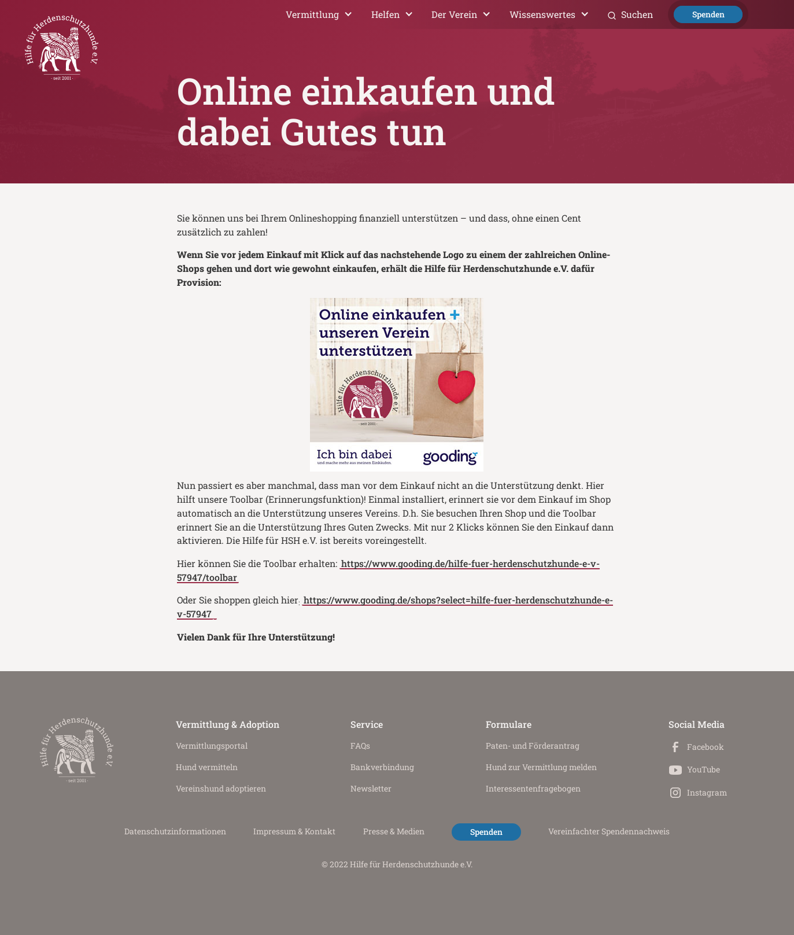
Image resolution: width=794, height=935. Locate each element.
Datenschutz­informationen (175, 831)
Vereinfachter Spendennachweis (609, 831)
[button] (319, 14)
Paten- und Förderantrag (532, 745)
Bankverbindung (382, 766)
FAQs (360, 745)
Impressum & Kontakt (294, 831)
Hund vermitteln (207, 766)
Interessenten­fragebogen (533, 788)
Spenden (708, 14)
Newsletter (371, 788)
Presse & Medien (393, 831)
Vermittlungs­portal (212, 745)
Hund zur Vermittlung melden (541, 766)
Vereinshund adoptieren (221, 788)
